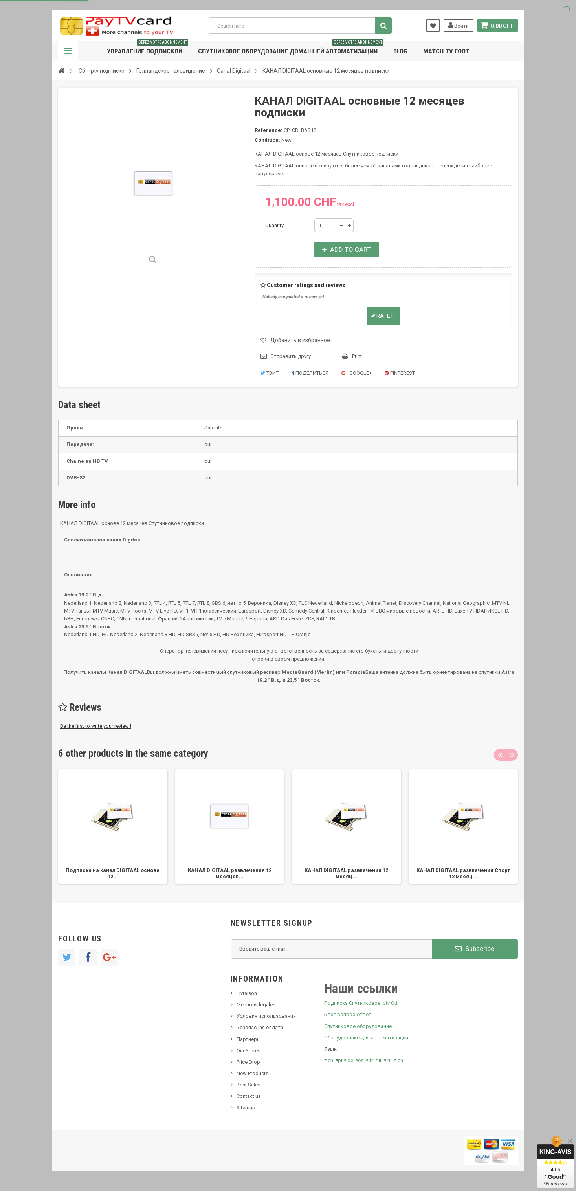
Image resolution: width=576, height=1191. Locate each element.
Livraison (247, 993)
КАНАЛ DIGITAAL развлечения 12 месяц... (346, 873)
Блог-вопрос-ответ (347, 1014)
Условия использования (266, 1016)
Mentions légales (256, 1004)
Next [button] (512, 755)
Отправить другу (290, 356)
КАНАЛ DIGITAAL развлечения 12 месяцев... (229, 873)
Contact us (249, 1096)
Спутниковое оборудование (358, 1026)
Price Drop (248, 1062)
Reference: (268, 130)
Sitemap (246, 1107)
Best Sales (248, 1085)
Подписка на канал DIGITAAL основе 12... (113, 873)
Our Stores (248, 1050)
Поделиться (310, 373)
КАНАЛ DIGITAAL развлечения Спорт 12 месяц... (463, 873)
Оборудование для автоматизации (366, 1038)
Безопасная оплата (260, 1027)
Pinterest (400, 373)
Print (357, 356)
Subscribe (474, 948)
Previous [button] (500, 755)
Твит (269, 373)
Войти (458, 25)
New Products (252, 1073)
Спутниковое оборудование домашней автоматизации (290, 48)
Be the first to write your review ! (95, 726)
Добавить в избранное (300, 340)
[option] (112, 826)
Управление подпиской (147, 48)
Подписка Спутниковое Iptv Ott (361, 1003)
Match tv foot (446, 51)
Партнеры (249, 1039)
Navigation (68, 51)
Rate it (383, 316)
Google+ (356, 373)
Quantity (274, 225)
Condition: (267, 140)
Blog (400, 51)
